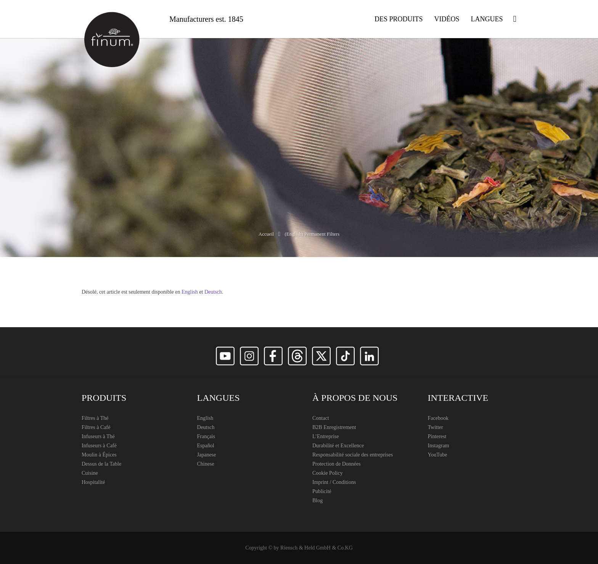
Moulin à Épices (99, 455)
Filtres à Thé (95, 418)
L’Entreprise (325, 436)
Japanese (206, 455)
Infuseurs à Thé (98, 436)
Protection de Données (336, 464)
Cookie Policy (327, 473)
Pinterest (437, 436)
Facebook (438, 418)
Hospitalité (93, 482)
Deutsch (213, 292)
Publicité (321, 491)
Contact (320, 418)
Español (205, 445)
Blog (317, 500)
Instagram (438, 445)
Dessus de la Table (101, 464)
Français (206, 436)
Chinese (205, 464)
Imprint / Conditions (334, 482)
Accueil (266, 234)
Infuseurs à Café (99, 445)
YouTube (437, 455)
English (190, 292)
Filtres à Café (96, 427)
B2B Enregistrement (334, 427)
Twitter (435, 427)
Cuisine (90, 473)
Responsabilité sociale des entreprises (352, 455)
